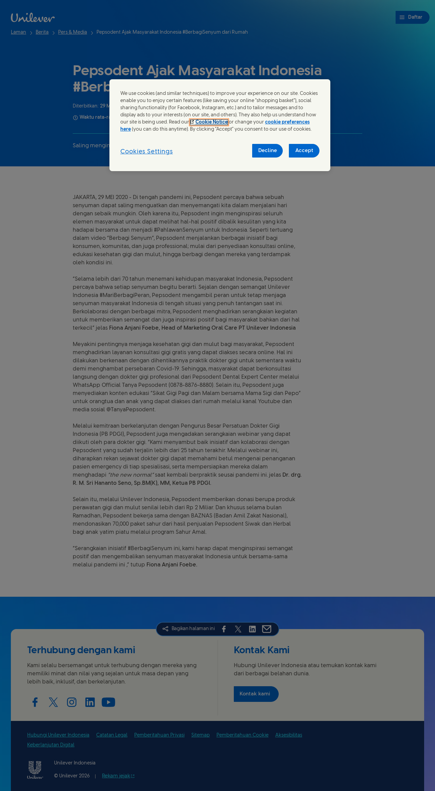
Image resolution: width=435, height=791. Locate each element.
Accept (304, 150)
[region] (219, 125)
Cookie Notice (211, 122)
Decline (267, 150)
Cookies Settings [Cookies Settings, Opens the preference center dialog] (146, 152)
